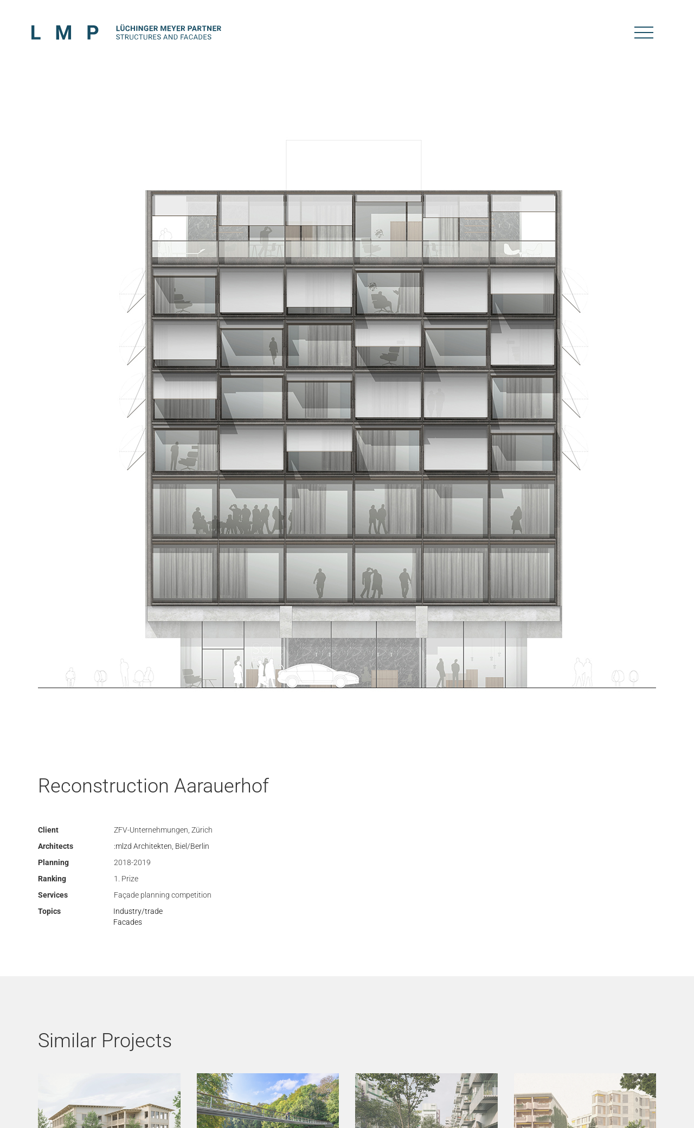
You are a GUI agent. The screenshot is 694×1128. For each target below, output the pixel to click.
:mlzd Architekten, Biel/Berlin (161, 846)
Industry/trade (138, 911)
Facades (127, 922)
